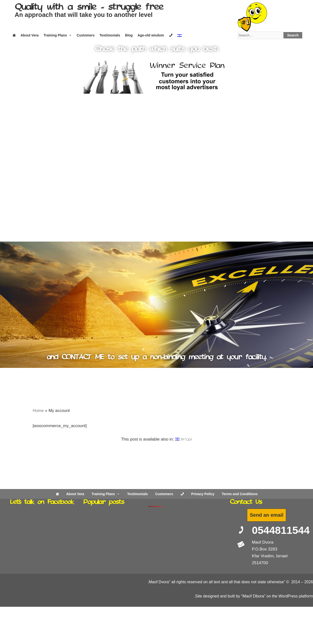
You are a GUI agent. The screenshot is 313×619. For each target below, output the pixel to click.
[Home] (14, 35)
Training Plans (58, 35)
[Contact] (171, 35)
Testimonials (110, 35)
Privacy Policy (202, 494)
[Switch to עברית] (183, 439)
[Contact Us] (182, 494)
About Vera (30, 35)
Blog (129, 35)
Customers (86, 35)
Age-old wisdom (150, 35)
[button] (18, 202)
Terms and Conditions (240, 494)
